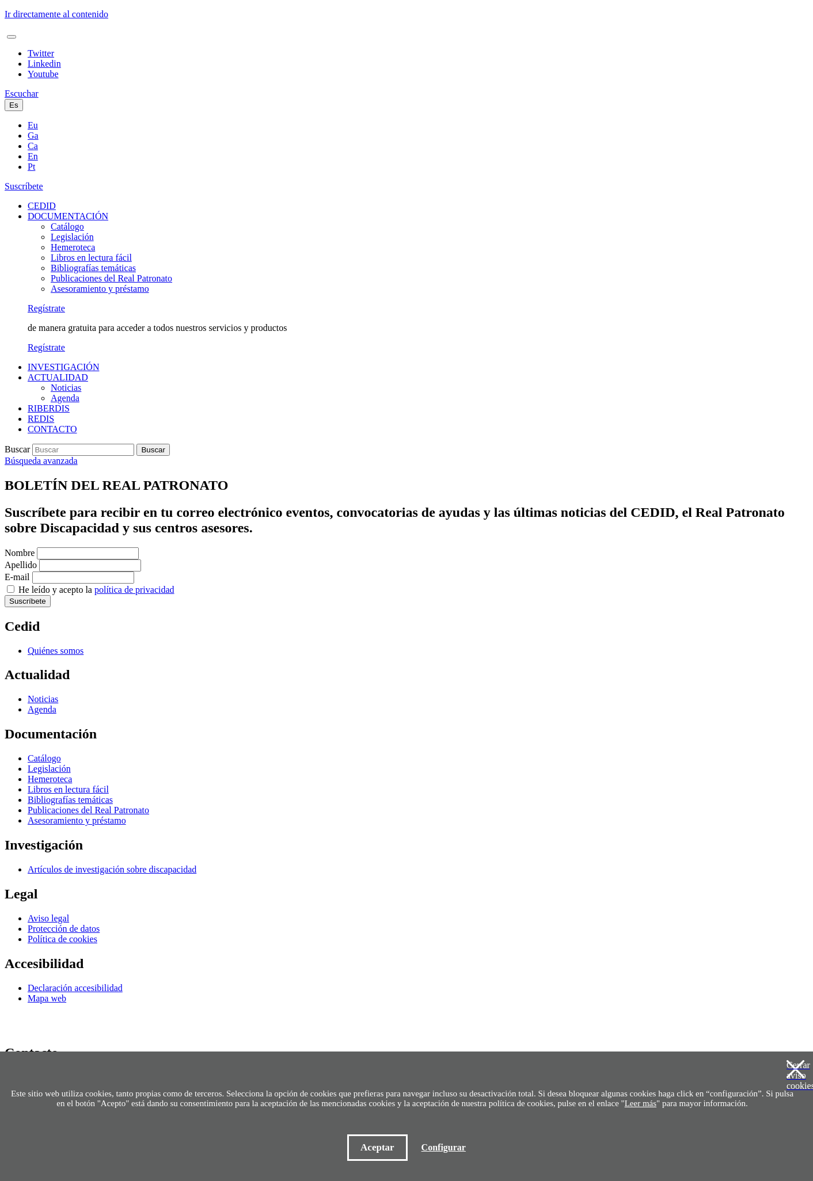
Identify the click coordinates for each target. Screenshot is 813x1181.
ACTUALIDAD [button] (58, 377)
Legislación (72, 237)
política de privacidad (134, 590)
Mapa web (47, 998)
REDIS (41, 419)
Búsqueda (41, 461)
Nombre (20, 553)
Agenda (65, 398)
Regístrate (46, 308)
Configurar (443, 1147)
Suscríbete (24, 186)
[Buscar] (83, 450)
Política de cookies (62, 939)
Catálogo (67, 226)
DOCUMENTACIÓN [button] (68, 216)
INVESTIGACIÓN (63, 367)
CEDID (42, 206)
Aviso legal (48, 918)
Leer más (640, 1103)
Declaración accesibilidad (75, 988)
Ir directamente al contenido (56, 14)
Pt (31, 167)
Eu (33, 125)
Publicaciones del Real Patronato (111, 278)
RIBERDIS (49, 408)
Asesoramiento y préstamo (100, 289)
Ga (33, 135)
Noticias (66, 388)
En (33, 156)
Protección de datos (64, 929)
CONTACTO (52, 429)
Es (13, 105)
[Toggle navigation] (11, 37)
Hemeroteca (73, 247)
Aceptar (377, 1147)
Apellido (21, 565)
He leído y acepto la (96, 590)
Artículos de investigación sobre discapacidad (112, 869)
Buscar (17, 449)
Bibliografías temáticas (93, 268)
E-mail (17, 577)
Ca (33, 146)
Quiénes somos (55, 651)
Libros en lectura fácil (91, 257)
